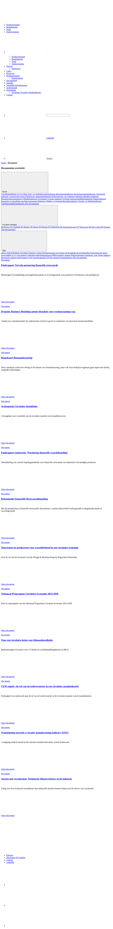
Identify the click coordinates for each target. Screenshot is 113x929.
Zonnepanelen (66, 258)
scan (96, 255)
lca (13, 255)
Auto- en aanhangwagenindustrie (41, 194)
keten (105, 253)
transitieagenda (39, 258)
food (67, 253)
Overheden (42, 199)
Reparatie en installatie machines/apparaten (19, 201)
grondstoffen (84, 253)
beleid (10, 253)
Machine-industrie (91, 196)
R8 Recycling (95, 227)
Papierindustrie (99, 199)
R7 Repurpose (82, 227)
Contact (9, 95)
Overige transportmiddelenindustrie (78, 199)
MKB (54, 255)
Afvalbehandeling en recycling (14, 194)
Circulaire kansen (27, 253)
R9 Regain (105, 227)
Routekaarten (12, 27)
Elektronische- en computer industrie (67, 196)
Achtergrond (11, 88)
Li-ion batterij (21, 255)
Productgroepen (13, 25)
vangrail (56, 258)
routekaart (89, 255)
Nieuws (9, 66)
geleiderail (74, 253)
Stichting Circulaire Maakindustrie (26, 92)
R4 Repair (43, 227)
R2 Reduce (25, 227)
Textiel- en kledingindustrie (90, 201)
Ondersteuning (12, 32)
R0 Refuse (5, 227)
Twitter (29, 158)
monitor (60, 255)
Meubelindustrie (30, 199)
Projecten (10, 73)
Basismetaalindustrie (65, 194)
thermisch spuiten (8, 258)
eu (57, 253)
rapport (67, 255)
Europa (62, 253)
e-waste (38, 253)
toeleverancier (22, 258)
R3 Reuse (34, 227)
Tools (8, 29)
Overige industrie (55, 199)
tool (31, 258)
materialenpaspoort (43, 255)
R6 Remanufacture (68, 227)
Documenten (11, 80)
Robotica (42, 201)
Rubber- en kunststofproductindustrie (62, 201)
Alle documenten (32, 204)
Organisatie (11, 90)
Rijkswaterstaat (78, 255)
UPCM (49, 258)
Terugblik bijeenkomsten (16, 85)
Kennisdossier (96, 253)
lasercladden (6, 255)
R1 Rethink (15, 227)
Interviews (16, 69)
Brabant (16, 253)
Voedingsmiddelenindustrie (13, 204)
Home (3, 163)
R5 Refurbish (54, 227)
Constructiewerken (17, 196)
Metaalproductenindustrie (12, 199)
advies (4, 253)
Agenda (9, 83)
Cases (8, 71)
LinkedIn (30, 138)
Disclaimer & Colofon (15, 857)
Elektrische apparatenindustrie (38, 196)
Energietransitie (49, 253)
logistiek (31, 255)
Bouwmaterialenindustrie (85, 194)
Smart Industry (104, 255)
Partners (9, 855)
